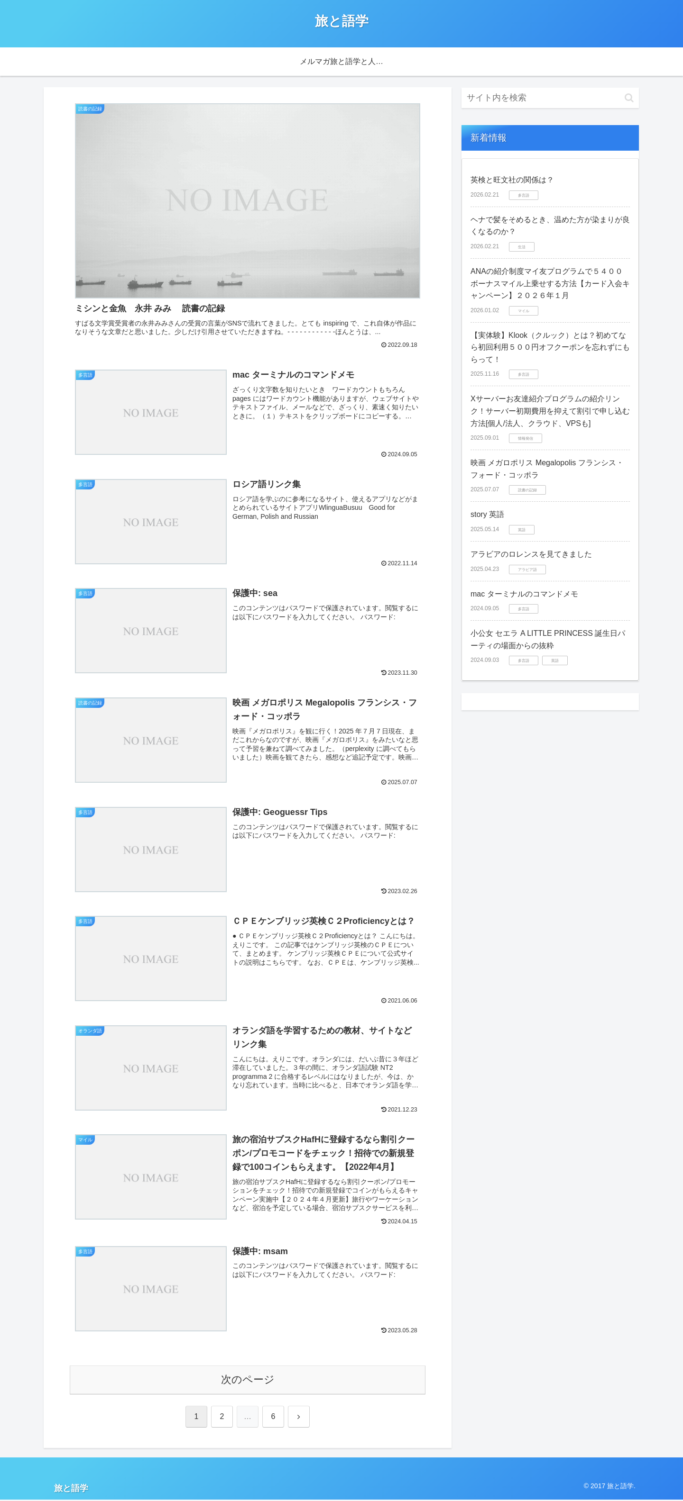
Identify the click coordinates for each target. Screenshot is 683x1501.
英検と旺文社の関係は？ (512, 180)
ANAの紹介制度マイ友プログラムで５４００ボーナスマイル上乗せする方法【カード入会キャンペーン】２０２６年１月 (550, 283)
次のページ (248, 1381)
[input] (550, 98)
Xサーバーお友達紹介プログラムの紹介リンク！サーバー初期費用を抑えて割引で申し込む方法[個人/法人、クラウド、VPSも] (550, 411)
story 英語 (487, 514)
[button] (629, 97)
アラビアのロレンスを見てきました (531, 554)
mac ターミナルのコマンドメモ (524, 594)
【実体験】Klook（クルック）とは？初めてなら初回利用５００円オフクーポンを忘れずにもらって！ (550, 347)
